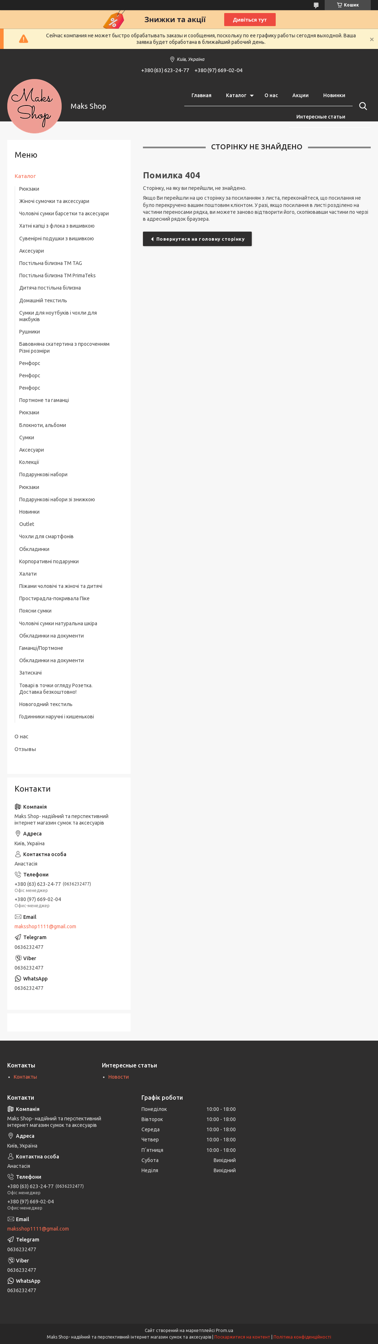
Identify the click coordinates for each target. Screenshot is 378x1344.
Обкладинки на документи (51, 636)
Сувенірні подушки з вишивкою (56, 238)
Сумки (26, 437)
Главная (201, 95)
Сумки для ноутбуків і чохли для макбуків (58, 316)
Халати (28, 574)
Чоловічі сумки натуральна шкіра (58, 623)
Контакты (25, 1077)
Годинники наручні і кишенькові (56, 716)
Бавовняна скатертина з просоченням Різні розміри (64, 347)
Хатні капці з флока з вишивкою (57, 226)
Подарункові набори (43, 474)
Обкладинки (34, 549)
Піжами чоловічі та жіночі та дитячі (60, 586)
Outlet (26, 524)
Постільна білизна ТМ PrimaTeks (57, 275)
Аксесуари (31, 251)
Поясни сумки (35, 611)
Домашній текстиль (43, 300)
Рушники (29, 332)
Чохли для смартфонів (46, 536)
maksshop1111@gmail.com (45, 926)
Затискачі (30, 673)
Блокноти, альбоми (42, 425)
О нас (271, 95)
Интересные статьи (320, 117)
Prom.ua (224, 1330)
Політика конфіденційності (302, 1337)
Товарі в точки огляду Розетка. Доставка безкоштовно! (56, 689)
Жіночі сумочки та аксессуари (54, 201)
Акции (300, 95)
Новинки (334, 95)
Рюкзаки (29, 189)
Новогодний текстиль (46, 704)
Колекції (29, 462)
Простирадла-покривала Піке (54, 598)
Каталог (236, 95)
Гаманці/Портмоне (41, 648)
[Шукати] (362, 106)
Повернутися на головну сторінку (200, 238)
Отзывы (25, 749)
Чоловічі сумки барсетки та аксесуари (64, 213)
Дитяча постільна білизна (50, 288)
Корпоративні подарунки (49, 561)
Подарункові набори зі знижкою (57, 499)
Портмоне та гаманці (44, 400)
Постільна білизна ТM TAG (50, 263)
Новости (118, 1077)
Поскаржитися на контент (242, 1337)
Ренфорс (29, 363)
